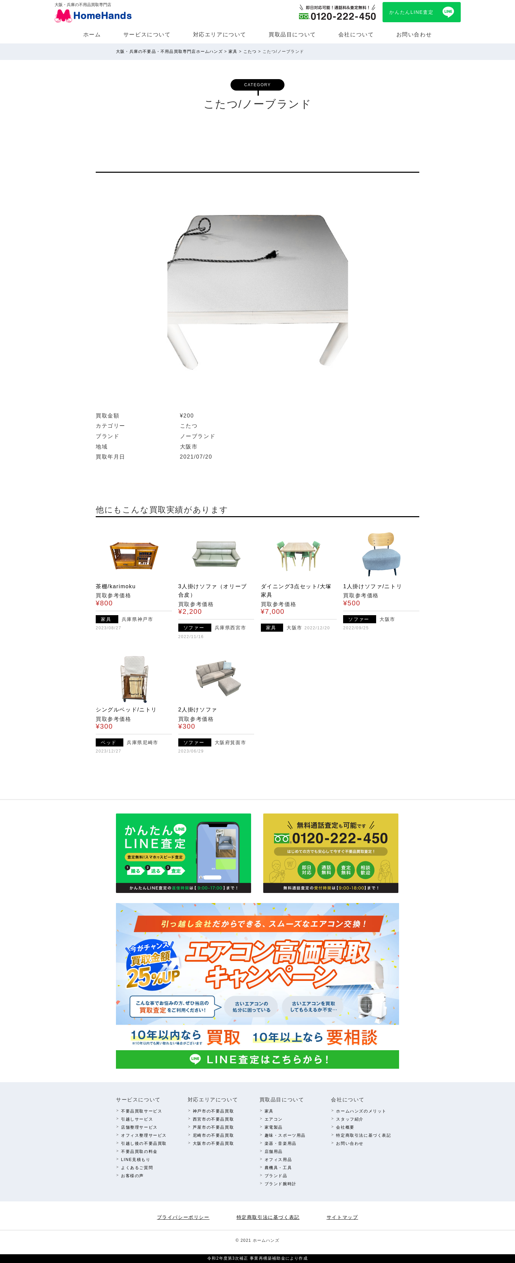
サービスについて (147, 34)
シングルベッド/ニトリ (126, 709)
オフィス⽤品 (278, 1159)
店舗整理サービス (139, 1127)
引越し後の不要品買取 (144, 1143)
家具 (269, 1111)
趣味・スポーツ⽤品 (285, 1135)
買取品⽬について (292, 34)
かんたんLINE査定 (411, 12)
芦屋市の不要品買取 (213, 1127)
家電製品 (274, 1127)
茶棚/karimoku (116, 586)
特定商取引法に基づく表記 (363, 1135)
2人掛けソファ (197, 709)
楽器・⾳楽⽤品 (281, 1143)
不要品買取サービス (141, 1111)
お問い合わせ (414, 34)
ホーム (92, 34)
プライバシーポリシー (183, 1217)
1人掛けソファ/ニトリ (372, 586)
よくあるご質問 (137, 1167)
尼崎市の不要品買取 (213, 1135)
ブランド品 (276, 1175)
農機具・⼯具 (278, 1167)
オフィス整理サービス (144, 1135)
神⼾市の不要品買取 (213, 1111)
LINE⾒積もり (135, 1159)
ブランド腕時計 (281, 1184)
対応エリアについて (219, 34)
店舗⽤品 (274, 1151)
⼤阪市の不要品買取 (213, 1143)
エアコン (274, 1119)
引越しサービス (137, 1119)
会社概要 (345, 1127)
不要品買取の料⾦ (139, 1151)
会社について (356, 34)
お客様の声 (132, 1175)
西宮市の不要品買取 (213, 1119)
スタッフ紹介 (350, 1119)
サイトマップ (342, 1217)
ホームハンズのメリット (361, 1111)
